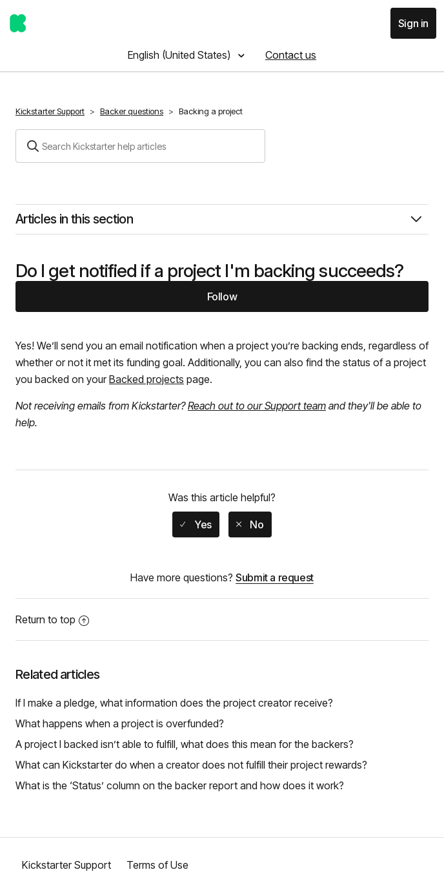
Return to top (52, 619)
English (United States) (180, 54)
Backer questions (131, 111)
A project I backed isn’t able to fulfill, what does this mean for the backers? (184, 744)
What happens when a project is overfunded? (119, 723)
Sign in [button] (413, 23)
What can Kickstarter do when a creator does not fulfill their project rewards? (191, 764)
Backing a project (211, 111)
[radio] (195, 524)
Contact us (290, 54)
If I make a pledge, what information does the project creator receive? (174, 702)
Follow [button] (222, 296)
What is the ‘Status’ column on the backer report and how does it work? (179, 785)
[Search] (140, 146)
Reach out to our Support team (257, 405)
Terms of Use (157, 864)
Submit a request (275, 577)
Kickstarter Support (50, 111)
